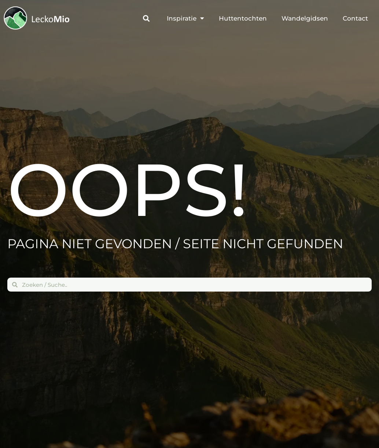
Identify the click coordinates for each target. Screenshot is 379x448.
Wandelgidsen (305, 18)
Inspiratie (185, 19)
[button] (146, 19)
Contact (355, 18)
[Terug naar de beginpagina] (16, 18)
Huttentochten (243, 18)
